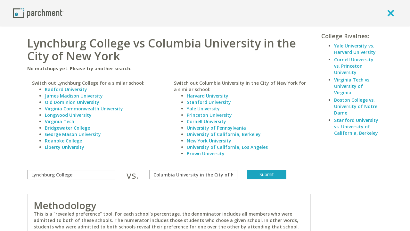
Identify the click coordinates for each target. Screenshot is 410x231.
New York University (209, 141)
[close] (390, 13)
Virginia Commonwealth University (84, 109)
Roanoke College (63, 141)
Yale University (203, 109)
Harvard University (207, 96)
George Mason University (73, 134)
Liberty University (64, 147)
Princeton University (209, 115)
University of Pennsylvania (216, 128)
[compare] (71, 174)
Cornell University (206, 121)
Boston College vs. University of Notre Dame (355, 106)
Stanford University (209, 102)
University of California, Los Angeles (227, 147)
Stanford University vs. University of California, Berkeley (356, 126)
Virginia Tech (59, 121)
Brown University (206, 153)
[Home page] (38, 13)
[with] (193, 174)
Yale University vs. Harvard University (355, 49)
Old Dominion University (72, 102)
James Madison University (74, 96)
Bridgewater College (67, 128)
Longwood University (68, 115)
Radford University (66, 89)
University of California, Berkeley (224, 134)
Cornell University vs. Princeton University (353, 65)
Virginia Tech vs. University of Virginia (352, 86)
